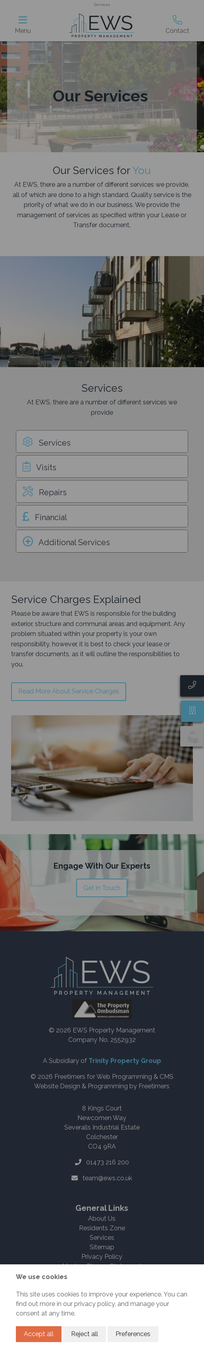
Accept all (39, 1334)
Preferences (132, 1334)
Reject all (84, 1334)
